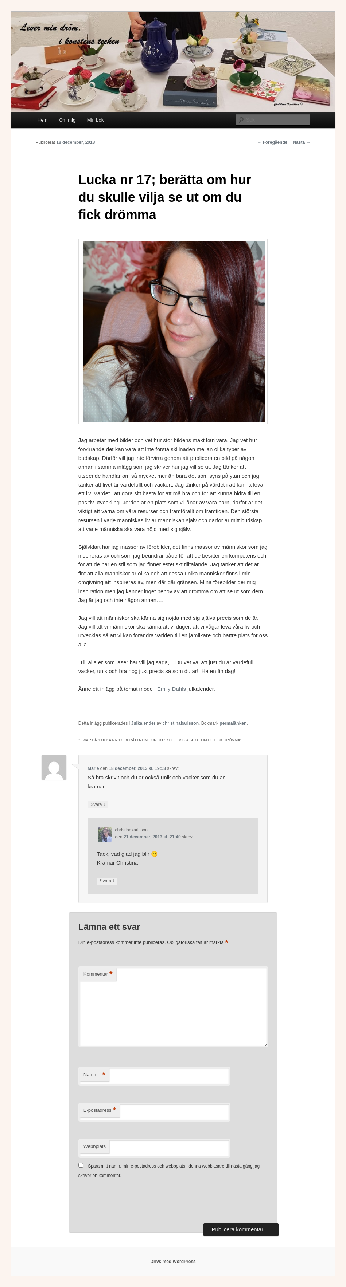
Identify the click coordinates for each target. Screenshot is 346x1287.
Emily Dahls (172, 689)
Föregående (272, 142)
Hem (42, 120)
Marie (93, 768)
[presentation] (133, 1202)
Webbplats (94, 1146)
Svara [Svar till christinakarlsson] (107, 881)
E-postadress (99, 1110)
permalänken (232, 723)
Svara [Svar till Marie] (97, 804)
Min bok (95, 120)
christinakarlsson (181, 723)
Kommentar (98, 974)
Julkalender (143, 723)
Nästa (301, 142)
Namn (94, 1075)
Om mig (67, 120)
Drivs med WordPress (173, 1261)
